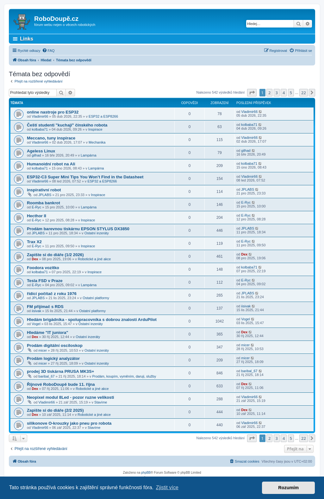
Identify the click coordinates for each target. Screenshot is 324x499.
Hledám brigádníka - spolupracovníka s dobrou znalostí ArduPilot (92, 319)
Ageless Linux (41, 151)
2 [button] (269, 92)
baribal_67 (46, 376)
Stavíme (100, 402)
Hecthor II (36, 215)
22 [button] (303, 92)
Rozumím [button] (288, 487)
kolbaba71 (40, 129)
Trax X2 (34, 241)
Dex (35, 259)
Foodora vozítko (43, 267)
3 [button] (277, 92)
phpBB (146, 472)
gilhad (36, 155)
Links (26, 38)
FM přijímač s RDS (45, 306)
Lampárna (89, 155)
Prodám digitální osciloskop (55, 345)
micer (42, 350)
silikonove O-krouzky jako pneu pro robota (69, 423)
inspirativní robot (44, 190)
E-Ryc (36, 207)
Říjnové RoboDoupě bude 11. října (61, 384)
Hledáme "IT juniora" (47, 332)
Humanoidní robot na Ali (51, 164)
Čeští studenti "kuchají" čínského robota (67, 125)
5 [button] (291, 92)
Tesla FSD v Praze (45, 280)
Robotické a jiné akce (94, 259)
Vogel (36, 324)
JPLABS (44, 195)
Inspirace (95, 129)
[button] (252, 92)
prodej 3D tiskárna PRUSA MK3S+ (60, 371)
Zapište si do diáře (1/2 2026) (55, 254)
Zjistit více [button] (167, 487)
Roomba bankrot (43, 202)
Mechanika (97, 142)
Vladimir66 (40, 116)
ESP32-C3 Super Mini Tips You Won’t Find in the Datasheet (85, 177)
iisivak (36, 311)
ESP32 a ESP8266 (103, 116)
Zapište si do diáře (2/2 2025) (55, 410)
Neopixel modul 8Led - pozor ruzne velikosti (70, 397)
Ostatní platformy (96, 298)
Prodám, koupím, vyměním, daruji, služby (124, 376)
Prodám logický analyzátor (53, 358)
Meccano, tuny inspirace (51, 138)
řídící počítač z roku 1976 (52, 293)
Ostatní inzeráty (96, 233)
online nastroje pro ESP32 (52, 112)
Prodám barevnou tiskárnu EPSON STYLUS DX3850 (78, 228)
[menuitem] (48, 50)
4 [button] (284, 92)
